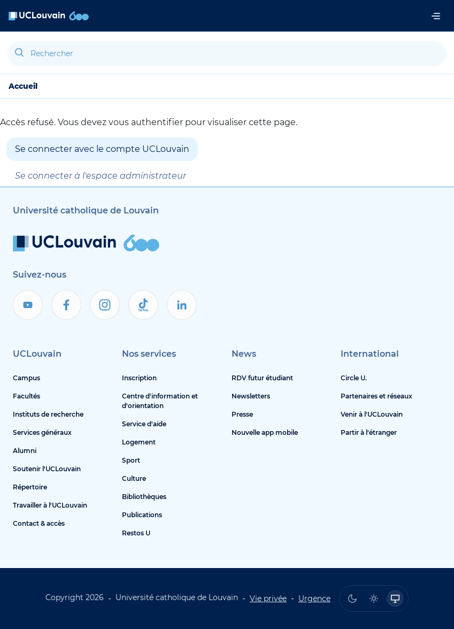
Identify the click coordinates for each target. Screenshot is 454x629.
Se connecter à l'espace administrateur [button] (100, 176)
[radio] (352, 598)
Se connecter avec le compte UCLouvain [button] (102, 149)
